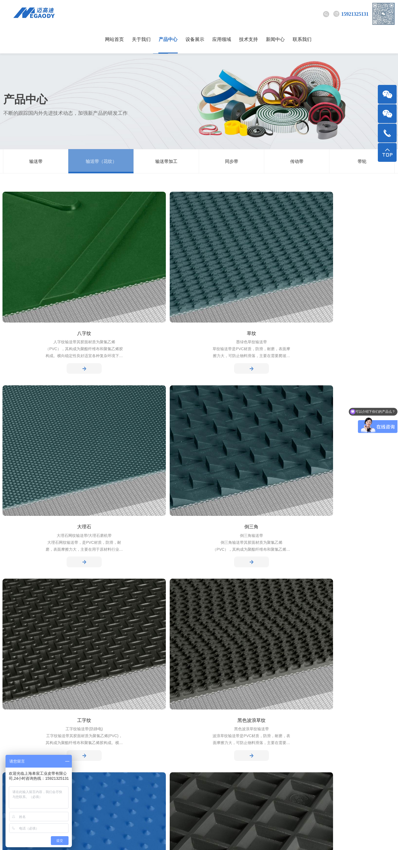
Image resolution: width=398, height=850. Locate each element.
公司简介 (12, 722)
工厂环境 (12, 740)
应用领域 (221, 13)
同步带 (231, 135)
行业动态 (118, 722)
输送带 (35, 135)
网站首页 (114, 13)
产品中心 (168, 13)
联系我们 (302, 13)
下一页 (199, 612)
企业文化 (12, 731)
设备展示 (194, 13)
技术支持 (248, 13)
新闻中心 (275, 13)
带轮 (362, 135)
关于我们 (141, 13)
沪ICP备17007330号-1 (172, 839)
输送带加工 (166, 135)
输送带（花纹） (101, 135)
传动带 (296, 135)
